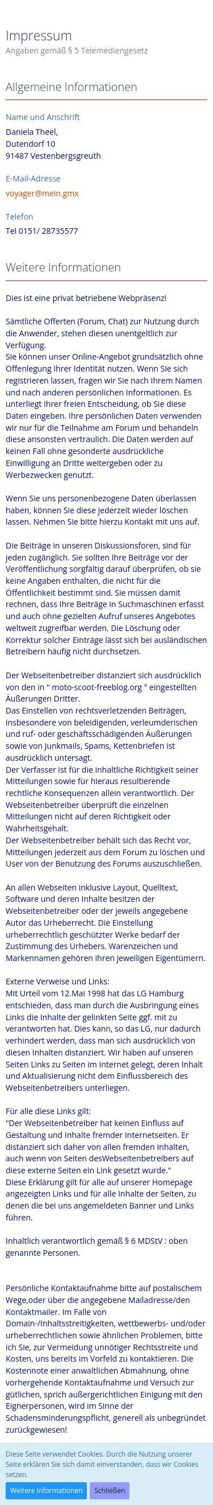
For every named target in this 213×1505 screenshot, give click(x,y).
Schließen (109, 1490)
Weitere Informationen (46, 1490)
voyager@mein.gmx (42, 193)
